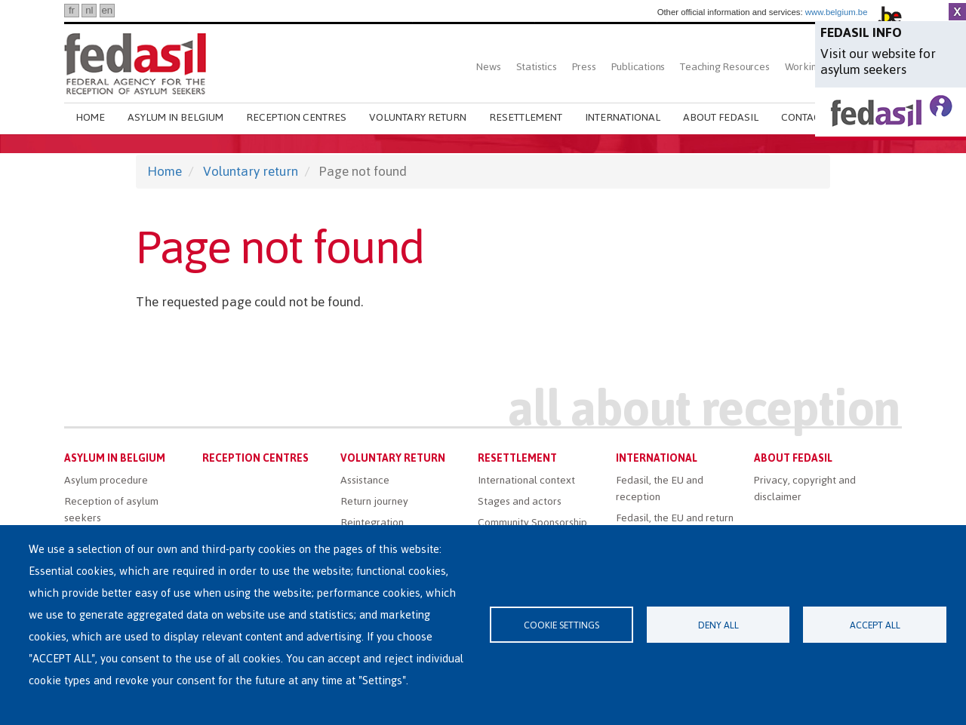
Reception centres (296, 117)
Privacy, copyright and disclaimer (805, 488)
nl (89, 10)
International (622, 117)
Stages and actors (519, 501)
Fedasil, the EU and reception (659, 488)
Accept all (875, 625)
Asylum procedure (106, 480)
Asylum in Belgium (175, 117)
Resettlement (525, 117)
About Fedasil (720, 117)
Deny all (718, 625)
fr (72, 10)
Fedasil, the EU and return (675, 518)
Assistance (364, 480)
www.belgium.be (836, 12)
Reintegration (372, 522)
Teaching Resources (724, 67)
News (488, 67)
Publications (638, 67)
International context (526, 480)
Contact (803, 117)
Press (584, 67)
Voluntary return (417, 117)
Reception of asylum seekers (111, 509)
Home (90, 117)
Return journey (374, 501)
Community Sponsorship (532, 522)
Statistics (536, 67)
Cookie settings (561, 625)
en (106, 10)
